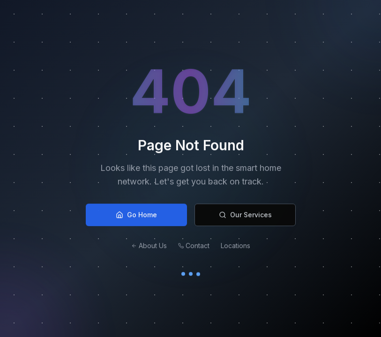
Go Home (136, 217)
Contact (193, 248)
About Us (149, 248)
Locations (235, 248)
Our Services (244, 217)
